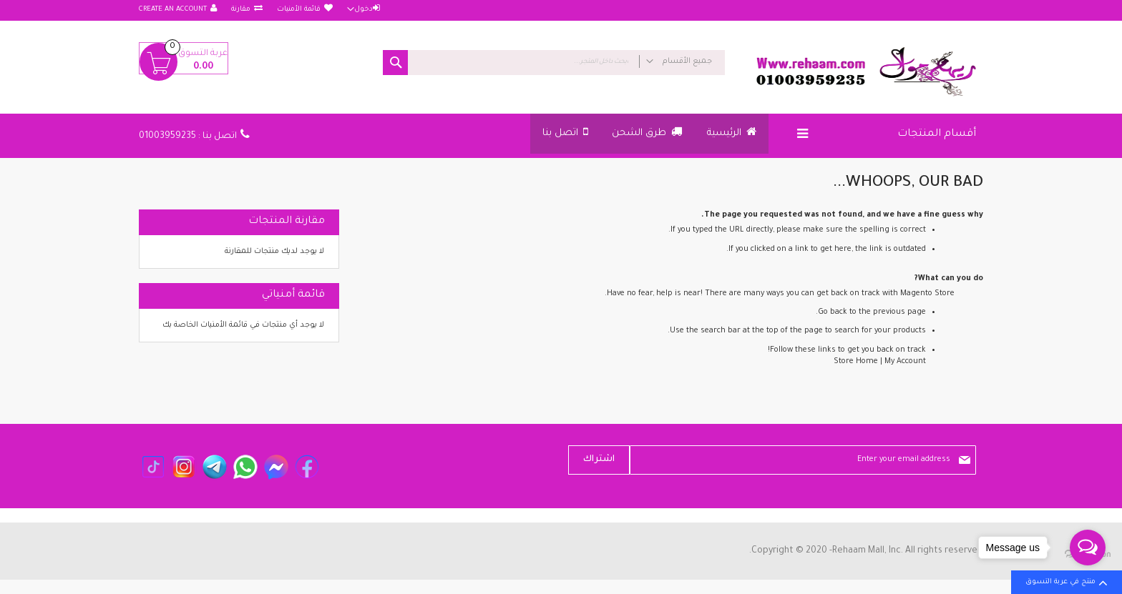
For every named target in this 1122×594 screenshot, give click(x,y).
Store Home (856, 361)
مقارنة (240, 10)
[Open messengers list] (1088, 547)
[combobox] (554, 62)
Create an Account (173, 10)
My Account (905, 361)
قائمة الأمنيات (299, 10)
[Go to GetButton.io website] (1088, 579)
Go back (832, 312)
